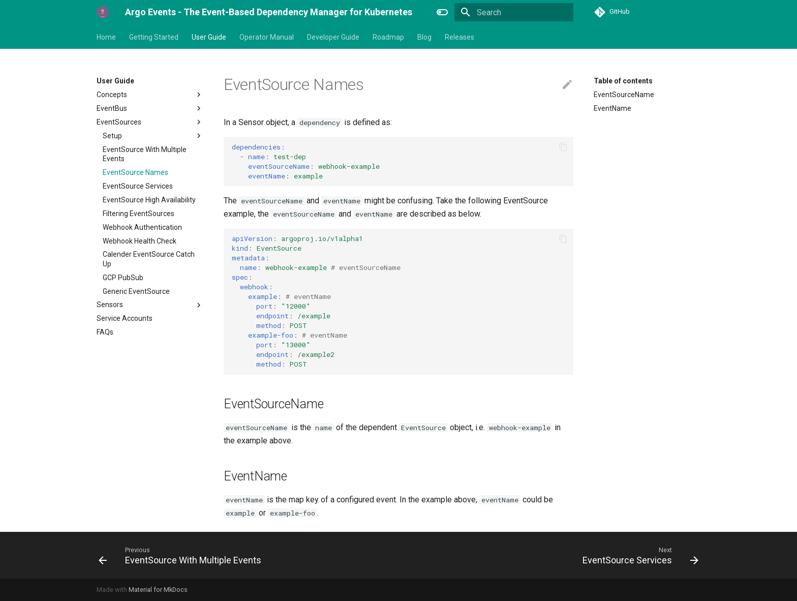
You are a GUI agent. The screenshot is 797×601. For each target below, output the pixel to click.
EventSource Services (138, 186)
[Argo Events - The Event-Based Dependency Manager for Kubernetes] (103, 12)
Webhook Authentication (142, 227)
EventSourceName (624, 95)
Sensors (150, 305)
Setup (153, 135)
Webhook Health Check (139, 241)
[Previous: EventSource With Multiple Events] (182, 555)
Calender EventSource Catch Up (149, 258)
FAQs (105, 332)
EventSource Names (135, 172)
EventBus (150, 108)
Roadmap (388, 37)
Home (106, 37)
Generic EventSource (136, 291)
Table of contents (623, 81)
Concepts (150, 94)
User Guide (209, 37)
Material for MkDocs (158, 589)
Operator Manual (266, 37)
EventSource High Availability (149, 200)
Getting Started (153, 37)
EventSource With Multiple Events (145, 154)
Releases (459, 37)
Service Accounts (124, 318)
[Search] (513, 12)
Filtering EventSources (138, 213)
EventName (612, 108)
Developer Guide (333, 37)
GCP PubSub (123, 278)
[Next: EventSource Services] (638, 555)
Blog (424, 37)
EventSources (150, 122)
